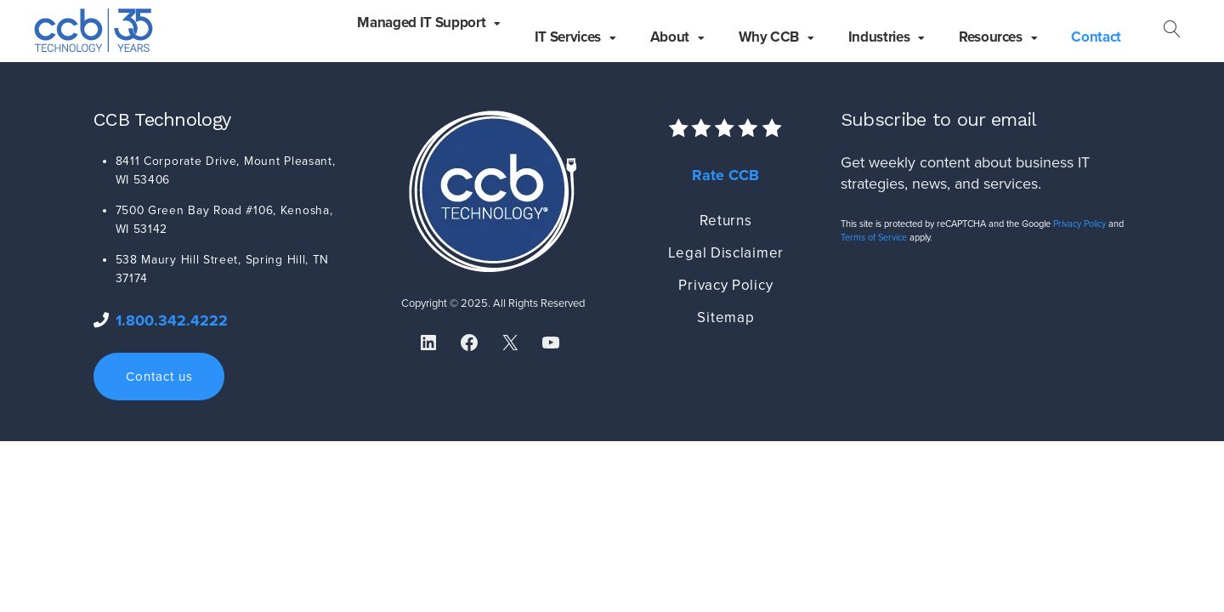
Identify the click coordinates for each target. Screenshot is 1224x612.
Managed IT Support (421, 22)
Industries (879, 37)
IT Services (568, 37)
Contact (1096, 37)
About (669, 37)
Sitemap (725, 317)
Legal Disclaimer (726, 253)
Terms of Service (874, 237)
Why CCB (769, 37)
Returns (725, 221)
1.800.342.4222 (172, 320)
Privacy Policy (725, 285)
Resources (991, 37)
